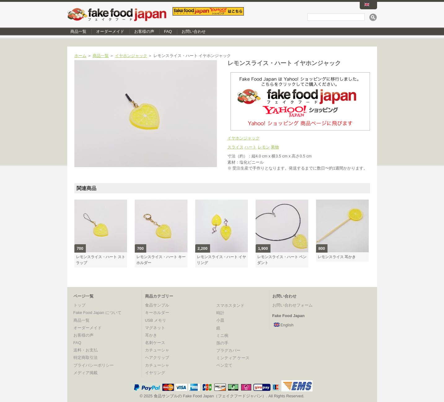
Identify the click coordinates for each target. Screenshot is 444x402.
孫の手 (222, 343)
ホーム (80, 55)
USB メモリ (155, 320)
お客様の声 (144, 31)
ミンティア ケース (233, 358)
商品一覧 (78, 31)
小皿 (220, 320)
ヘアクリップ (157, 357)
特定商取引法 (85, 357)
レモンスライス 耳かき (337, 257)
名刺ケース (155, 342)
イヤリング (155, 372)
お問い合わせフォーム (292, 305)
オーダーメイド (110, 31)
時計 (220, 313)
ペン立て (224, 365)
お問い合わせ (194, 31)
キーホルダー (157, 312)
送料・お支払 (85, 350)
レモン (264, 147)
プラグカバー (228, 350)
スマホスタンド (230, 305)
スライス (235, 147)
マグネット (155, 327)
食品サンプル (157, 305)
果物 (275, 147)
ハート (250, 147)
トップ (79, 305)
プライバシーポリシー (93, 365)
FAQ (168, 31)
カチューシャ (157, 350)
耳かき (151, 335)
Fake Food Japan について (97, 312)
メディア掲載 (85, 372)
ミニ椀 (222, 335)
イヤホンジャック (131, 55)
